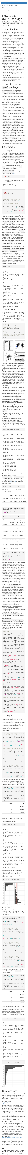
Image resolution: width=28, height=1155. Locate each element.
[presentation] (20, 308)
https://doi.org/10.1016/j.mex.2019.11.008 (12, 1128)
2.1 (13, 170)
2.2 (15, 475)
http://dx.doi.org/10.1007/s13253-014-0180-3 (12, 1093)
